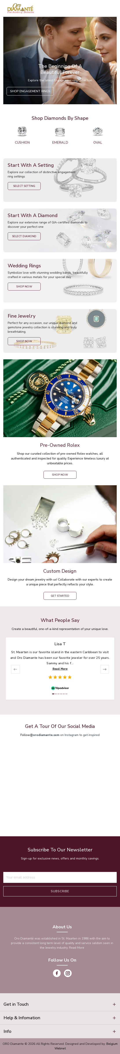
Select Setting (24, 186)
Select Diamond (24, 236)
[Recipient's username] (60, 877)
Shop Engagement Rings (30, 91)
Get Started (60, 596)
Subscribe (60, 891)
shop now (60, 475)
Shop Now (24, 286)
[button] (60, 1004)
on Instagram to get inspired (65, 735)
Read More (60, 668)
